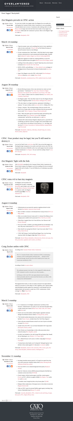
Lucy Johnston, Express (32, 115)
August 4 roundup (9, 203)
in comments (42, 344)
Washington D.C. (40, 349)
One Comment (10, 210)
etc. (19, 70)
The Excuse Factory (63, 32)
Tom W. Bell (35, 48)
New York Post (42, 217)
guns (47, 347)
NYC (22, 394)
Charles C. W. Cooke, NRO (36, 336)
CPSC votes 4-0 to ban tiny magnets (17, 179)
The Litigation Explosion (64, 31)
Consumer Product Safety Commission (32, 249)
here (16, 32)
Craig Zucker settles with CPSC (15, 246)
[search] (62, 21)
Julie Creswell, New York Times (31, 64)
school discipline (22, 349)
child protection (37, 238)
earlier (51, 60)
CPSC (28, 35)
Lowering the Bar (40, 314)
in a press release (29, 265)
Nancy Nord (18, 28)
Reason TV (33, 390)
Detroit (43, 238)
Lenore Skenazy (22, 222)
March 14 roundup (9, 42)
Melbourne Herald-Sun (23, 364)
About (41, 3)
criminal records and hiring (41, 393)
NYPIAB (34, 372)
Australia (23, 393)
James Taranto (26, 319)
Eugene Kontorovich (23, 385)
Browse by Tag (60, 24)
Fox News (25, 323)
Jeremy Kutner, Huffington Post (39, 100)
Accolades (48, 3)
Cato (60, 3)
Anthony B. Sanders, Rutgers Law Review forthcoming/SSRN (35, 56)
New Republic (29, 331)
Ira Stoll (48, 217)
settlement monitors (31, 349)
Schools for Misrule (63, 35)
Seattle (49, 78)
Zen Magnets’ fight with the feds (16, 161)
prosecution (20, 239)
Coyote (20, 377)
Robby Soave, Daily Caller (38, 308)
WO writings (33, 154)
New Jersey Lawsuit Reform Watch (41, 226)
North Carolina (18, 131)
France (44, 347)
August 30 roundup (10, 84)
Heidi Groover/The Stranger (42, 60)
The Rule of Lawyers (63, 34)
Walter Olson (9, 23)
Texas (33, 394)
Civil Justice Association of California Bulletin (33, 125)
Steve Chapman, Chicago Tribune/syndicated (35, 111)
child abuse (34, 129)
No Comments (10, 27)
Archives (54, 3)
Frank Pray (25, 96)
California (29, 129)
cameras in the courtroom (32, 347)
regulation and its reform (29, 239)
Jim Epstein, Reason (23, 327)
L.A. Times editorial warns (39, 67)
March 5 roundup (9, 300)
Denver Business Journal (25, 188)
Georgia (50, 393)
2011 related (48, 308)
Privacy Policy (36, 418)
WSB (46, 381)
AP (33, 344)
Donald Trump (41, 129)
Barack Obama (24, 238)
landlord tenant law (43, 78)
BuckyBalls (20, 164)
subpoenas (25, 131)
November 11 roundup (11, 356)
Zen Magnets (29, 149)
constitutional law (31, 78)
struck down (30, 144)
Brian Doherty (42, 235)
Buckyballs (17, 30)
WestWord (17, 169)
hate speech (17, 394)
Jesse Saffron (47, 94)
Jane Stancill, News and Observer (30, 92)
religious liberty (27, 394)
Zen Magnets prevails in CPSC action (18, 20)
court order (36, 105)
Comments (10, 49)
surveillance (38, 239)
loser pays (48, 238)
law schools (47, 129)
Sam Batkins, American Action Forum (31, 209)
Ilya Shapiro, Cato (44, 377)
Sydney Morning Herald (45, 362)
